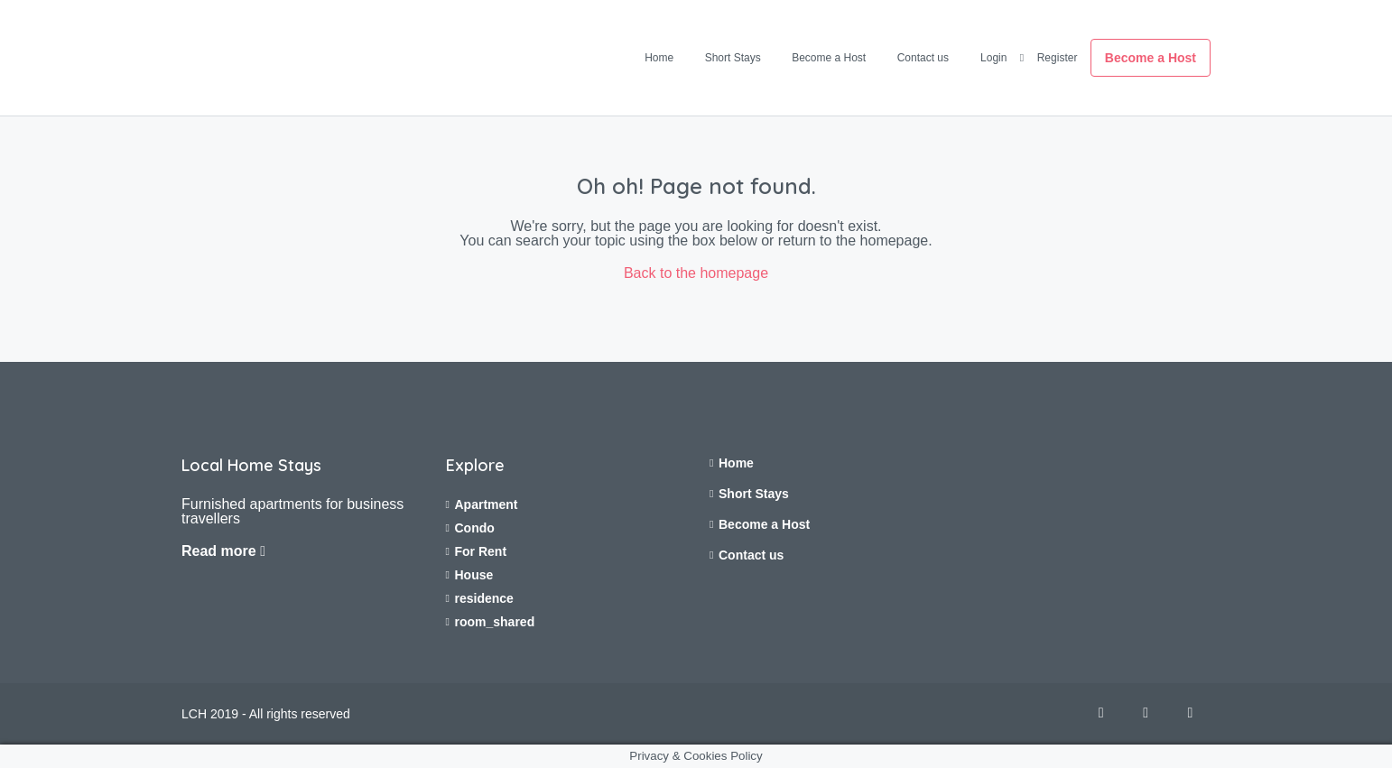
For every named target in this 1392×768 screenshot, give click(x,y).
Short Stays (733, 57)
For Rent (481, 551)
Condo (475, 528)
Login (993, 57)
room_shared (495, 622)
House (474, 575)
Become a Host (829, 57)
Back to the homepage (696, 273)
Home (659, 57)
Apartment (486, 504)
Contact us (923, 57)
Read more (223, 551)
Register (1057, 57)
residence (484, 598)
